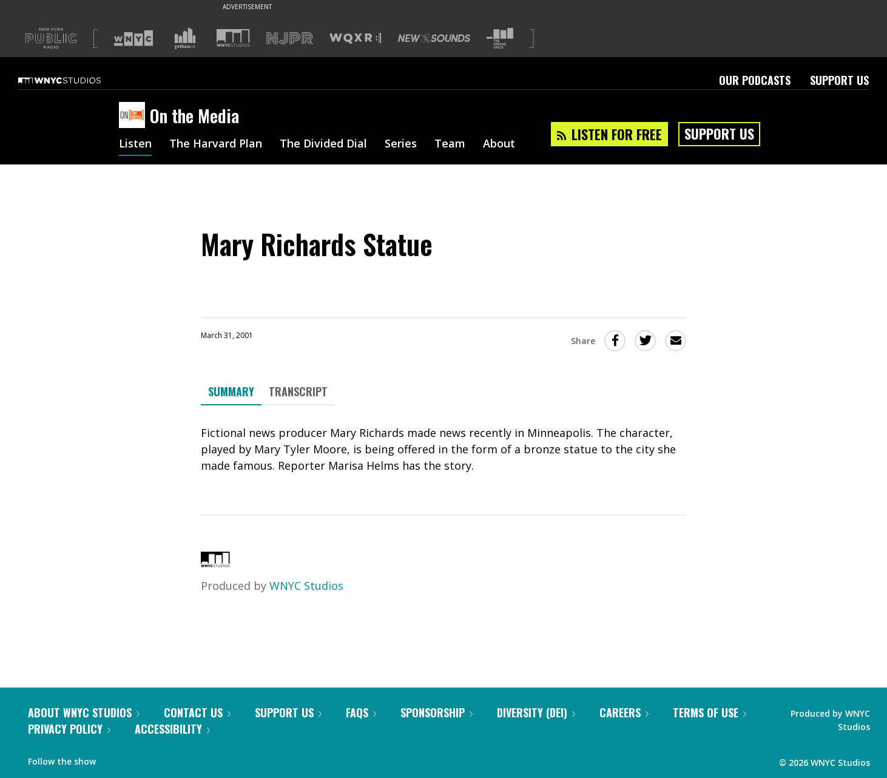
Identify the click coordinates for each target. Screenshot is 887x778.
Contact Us (197, 712)
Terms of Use (709, 712)
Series (401, 144)
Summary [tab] (231, 391)
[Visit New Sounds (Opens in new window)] (434, 38)
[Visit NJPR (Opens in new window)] (289, 38)
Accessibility (172, 729)
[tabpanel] (443, 449)
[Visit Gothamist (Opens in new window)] (185, 38)
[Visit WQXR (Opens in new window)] (355, 38)
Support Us (839, 80)
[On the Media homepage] (134, 116)
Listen (135, 144)
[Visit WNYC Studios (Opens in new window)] (233, 38)
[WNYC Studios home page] (74, 80)
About (499, 144)
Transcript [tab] (298, 391)
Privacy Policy (69, 729)
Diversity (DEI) (536, 712)
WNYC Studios (306, 585)
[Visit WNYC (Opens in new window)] (133, 38)
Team (449, 144)
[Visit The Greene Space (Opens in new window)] (500, 38)
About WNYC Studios (84, 712)
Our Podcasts (755, 80)
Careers (624, 712)
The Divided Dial (323, 144)
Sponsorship (436, 712)
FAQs (361, 712)
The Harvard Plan (215, 144)
